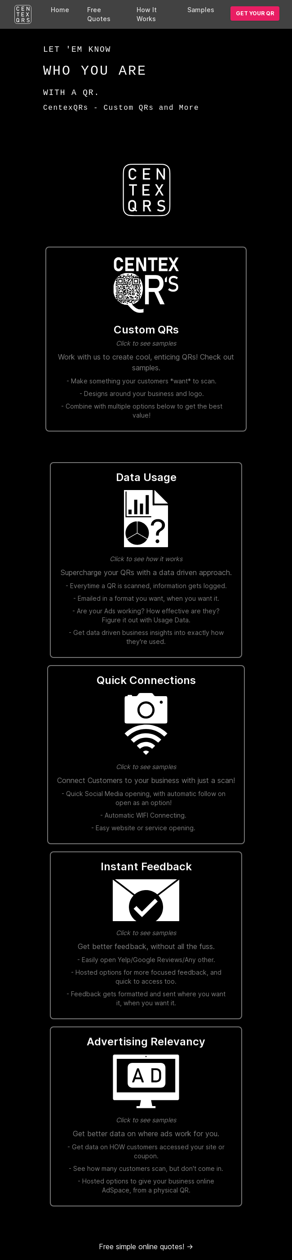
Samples (200, 10)
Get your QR (255, 13)
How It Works (147, 14)
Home (60, 10)
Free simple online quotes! (146, 1246)
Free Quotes (99, 14)
